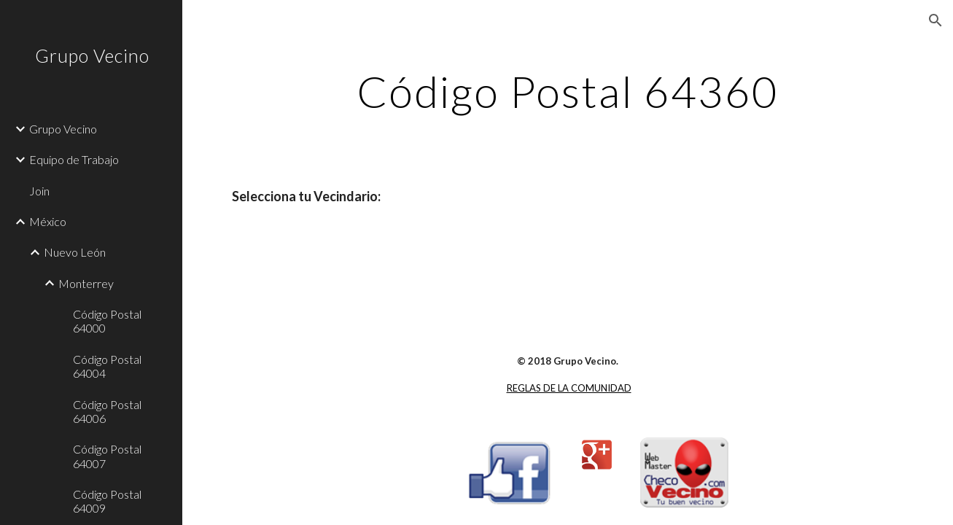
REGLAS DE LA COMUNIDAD (569, 388)
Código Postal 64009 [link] (107, 501)
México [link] (47, 221)
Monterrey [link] (86, 283)
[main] (568, 91)
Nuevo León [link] (75, 252)
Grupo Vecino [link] (63, 129)
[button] (935, 20)
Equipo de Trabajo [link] (74, 159)
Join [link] (39, 191)
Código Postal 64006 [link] (107, 411)
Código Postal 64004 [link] (107, 366)
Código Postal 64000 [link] (107, 321)
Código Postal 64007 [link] (107, 456)
